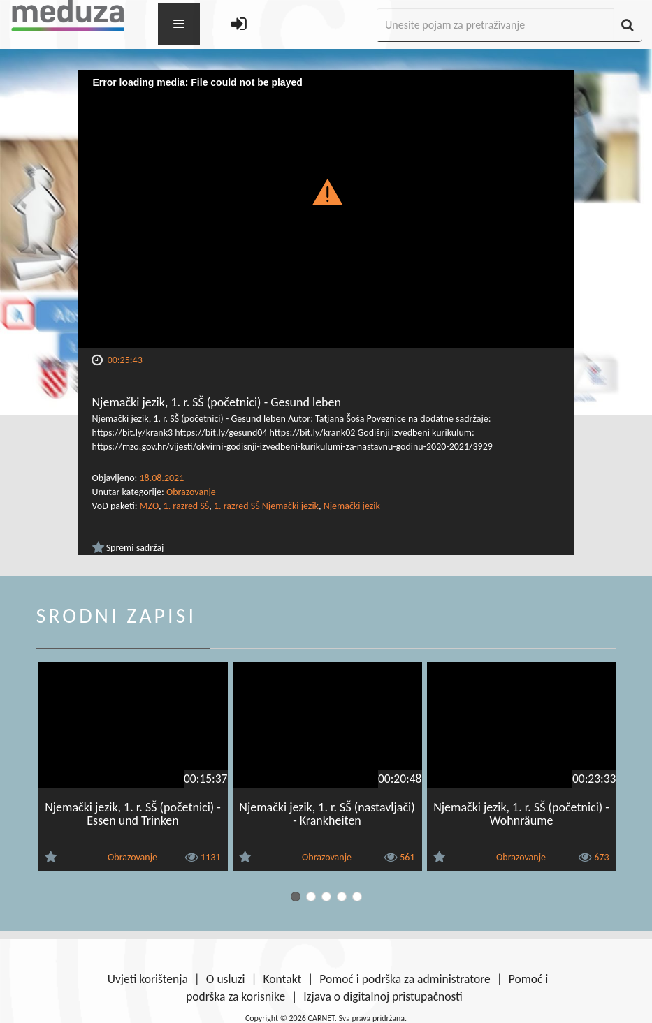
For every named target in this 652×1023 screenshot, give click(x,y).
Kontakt (282, 979)
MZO (149, 506)
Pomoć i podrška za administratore (404, 979)
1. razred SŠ (187, 506)
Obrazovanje (191, 492)
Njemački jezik (352, 506)
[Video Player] (326, 209)
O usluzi (225, 979)
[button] (326, 191)
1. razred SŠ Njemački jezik (266, 506)
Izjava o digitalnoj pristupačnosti (383, 996)
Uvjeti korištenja (148, 979)
